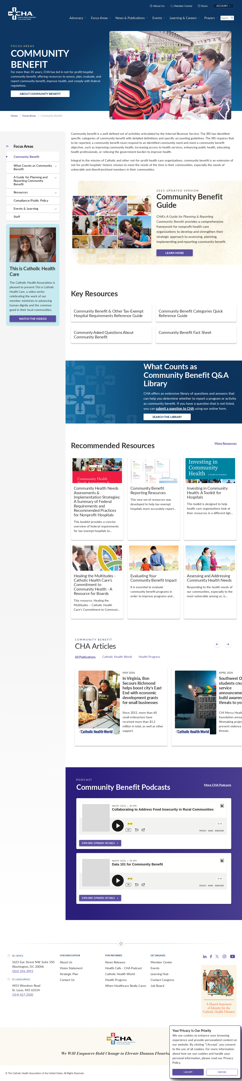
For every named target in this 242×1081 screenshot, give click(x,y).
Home (14, 115)
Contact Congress (162, 980)
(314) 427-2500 (22, 995)
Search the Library (167, 417)
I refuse (222, 1072)
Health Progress (149, 657)
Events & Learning (26, 208)
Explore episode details (98, 843)
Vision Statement (71, 968)
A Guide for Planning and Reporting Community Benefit (31, 180)
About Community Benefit (40, 94)
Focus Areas (29, 115)
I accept (188, 1072)
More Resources (226, 443)
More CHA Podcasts (217, 785)
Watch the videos (33, 319)
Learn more (174, 253)
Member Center (161, 962)
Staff (17, 217)
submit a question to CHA (175, 408)
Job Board (157, 986)
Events (155, 968)
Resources (21, 192)
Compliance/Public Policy (31, 200)
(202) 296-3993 (22, 971)
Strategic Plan (69, 974)
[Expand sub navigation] (55, 166)
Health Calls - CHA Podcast (123, 968)
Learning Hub (159, 974)
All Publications (85, 657)
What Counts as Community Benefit (33, 167)
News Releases (115, 962)
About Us (66, 962)
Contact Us (67, 980)
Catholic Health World (117, 657)
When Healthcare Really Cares (125, 986)
